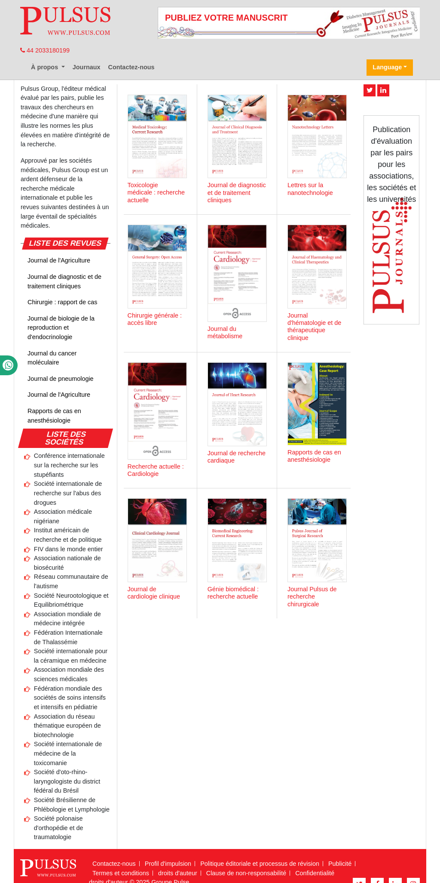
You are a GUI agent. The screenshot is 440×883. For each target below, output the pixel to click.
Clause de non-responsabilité (246, 873)
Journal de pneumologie (61, 378)
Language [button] (387, 67)
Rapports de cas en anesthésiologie (54, 416)
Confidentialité (314, 873)
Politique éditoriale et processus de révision (259, 863)
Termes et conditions (120, 873)
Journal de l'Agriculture (59, 260)
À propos (45, 67)
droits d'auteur (177, 873)
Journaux (87, 67)
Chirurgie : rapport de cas (62, 302)
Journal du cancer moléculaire (52, 358)
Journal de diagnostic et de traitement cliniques (64, 281)
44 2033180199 (45, 50)
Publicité (339, 863)
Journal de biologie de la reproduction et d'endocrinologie (61, 327)
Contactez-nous (131, 67)
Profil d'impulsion (168, 863)
